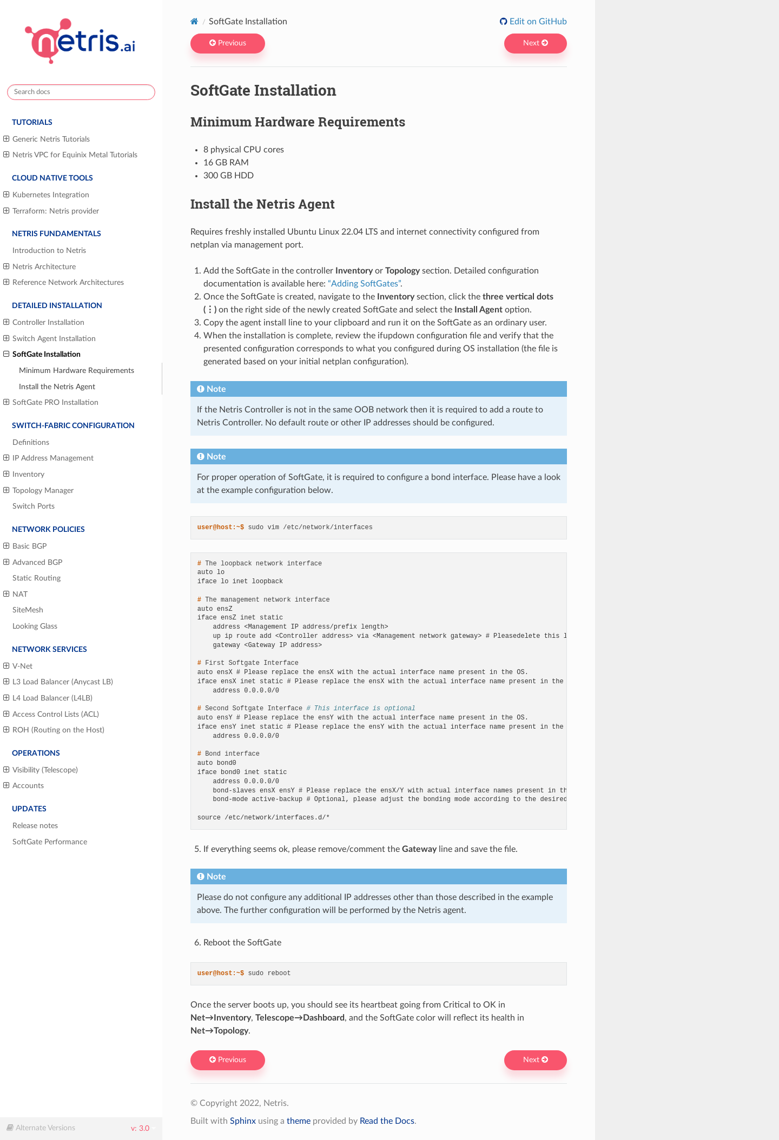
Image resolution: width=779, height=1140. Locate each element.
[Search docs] (81, 92)
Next (535, 43)
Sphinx (243, 1121)
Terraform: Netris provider (51, 211)
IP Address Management (48, 458)
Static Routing (36, 578)
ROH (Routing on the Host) (53, 730)
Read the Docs (387, 1121)
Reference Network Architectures (63, 283)
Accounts (23, 786)
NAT (15, 594)
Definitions (30, 442)
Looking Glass (34, 626)
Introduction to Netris (49, 250)
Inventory (23, 474)
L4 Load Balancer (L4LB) (48, 698)
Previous (227, 43)
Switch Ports (33, 506)
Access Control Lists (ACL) (51, 714)
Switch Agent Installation (49, 339)
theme (299, 1121)
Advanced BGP (32, 563)
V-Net (17, 666)
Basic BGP (25, 546)
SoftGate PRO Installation (50, 403)
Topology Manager (38, 491)
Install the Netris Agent (57, 387)
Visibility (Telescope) (40, 770)
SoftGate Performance (49, 842)
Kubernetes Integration (46, 195)
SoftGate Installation (42, 354)
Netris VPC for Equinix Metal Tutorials (70, 155)
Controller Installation (43, 323)
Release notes (35, 826)
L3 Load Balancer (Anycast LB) (58, 682)
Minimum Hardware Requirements (76, 370)
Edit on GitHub (537, 21)
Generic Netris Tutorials (46, 139)
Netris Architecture (39, 267)
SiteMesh (27, 610)
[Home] (194, 21)
